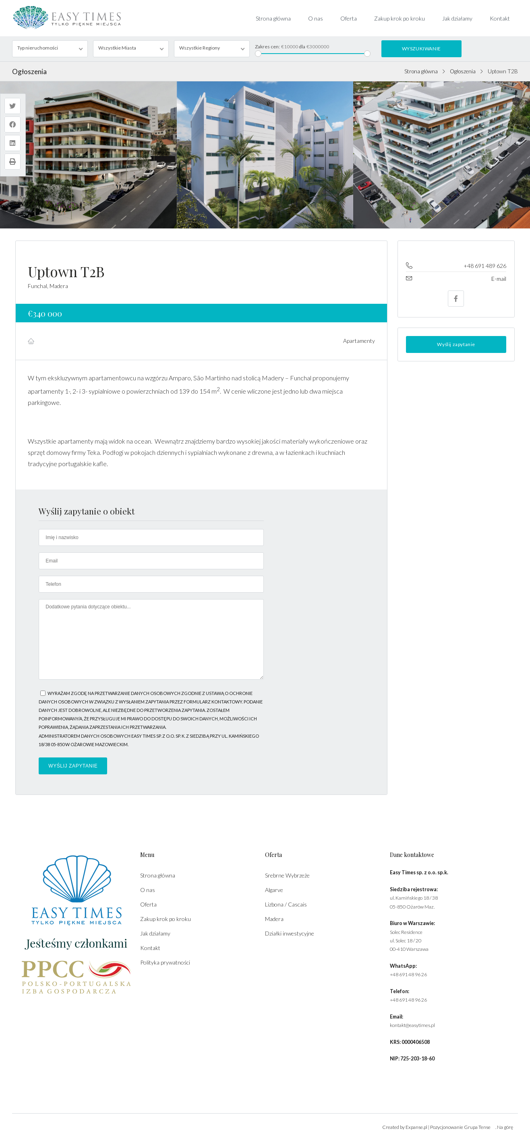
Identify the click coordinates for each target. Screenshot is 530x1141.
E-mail (498, 278)
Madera (274, 918)
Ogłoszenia (463, 71)
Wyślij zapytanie (456, 344)
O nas (315, 18)
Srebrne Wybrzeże (287, 875)
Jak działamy (457, 18)
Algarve (274, 889)
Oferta (348, 18)
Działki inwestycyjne (289, 933)
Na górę (505, 1127)
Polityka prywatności (165, 962)
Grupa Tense (477, 1127)
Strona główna (273, 18)
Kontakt (500, 18)
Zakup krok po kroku (399, 18)
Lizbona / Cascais (286, 904)
